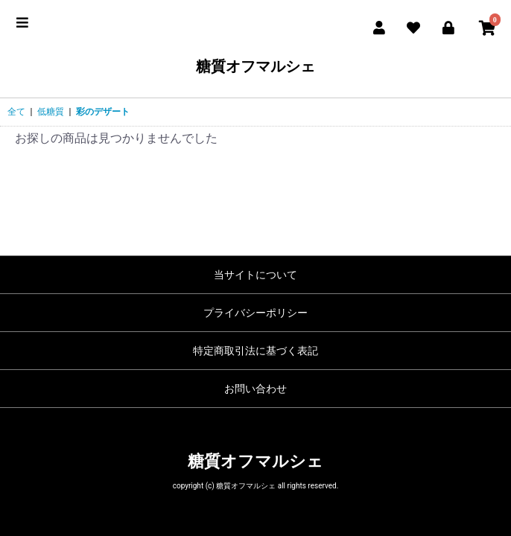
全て (16, 111)
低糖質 (50, 111)
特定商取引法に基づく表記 (255, 351)
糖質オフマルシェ (255, 66)
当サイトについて (255, 275)
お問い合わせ (255, 389)
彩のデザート (103, 111)
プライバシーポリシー (255, 313)
